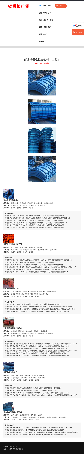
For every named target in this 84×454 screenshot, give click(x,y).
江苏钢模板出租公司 (16, 449)
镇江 (49, 27)
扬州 (45, 27)
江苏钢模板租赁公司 (10, 446)
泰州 (40, 34)
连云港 (45, 20)
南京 (45, 6)
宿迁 (45, 34)
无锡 (49, 6)
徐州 (40, 13)
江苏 (40, 6)
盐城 (40, 27)
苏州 (49, 13)
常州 (45, 13)
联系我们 (42, 41)
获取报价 (60, 6)
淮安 (51, 20)
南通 (40, 20)
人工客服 (77, 25)
